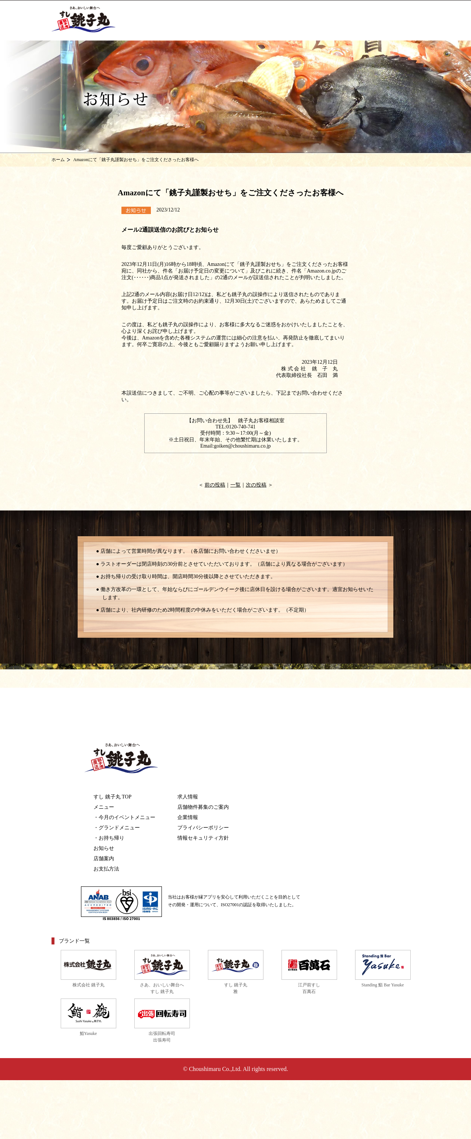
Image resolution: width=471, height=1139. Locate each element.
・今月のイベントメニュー (124, 817)
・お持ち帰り (108, 838)
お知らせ (103, 848)
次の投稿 (256, 485)
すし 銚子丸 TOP (112, 797)
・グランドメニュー (116, 827)
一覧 (235, 485)
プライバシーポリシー (203, 827)
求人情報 (187, 797)
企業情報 (187, 817)
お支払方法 (106, 869)
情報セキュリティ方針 (203, 838)
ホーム (58, 159)
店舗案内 (103, 858)
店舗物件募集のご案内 (203, 807)
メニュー (103, 807)
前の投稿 (215, 485)
